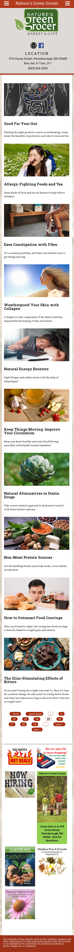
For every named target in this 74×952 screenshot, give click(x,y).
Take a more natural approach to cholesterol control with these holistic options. (34, 507)
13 (25, 719)
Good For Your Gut (20, 123)
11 (61, 714)
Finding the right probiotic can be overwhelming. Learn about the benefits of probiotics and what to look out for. (36, 134)
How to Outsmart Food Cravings (33, 617)
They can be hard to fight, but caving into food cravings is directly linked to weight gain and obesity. (36, 628)
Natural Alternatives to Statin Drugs (31, 495)
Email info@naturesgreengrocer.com (34, 45)
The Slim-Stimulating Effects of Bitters (33, 680)
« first (15, 714)
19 (34, 724)
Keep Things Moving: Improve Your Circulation (32, 431)
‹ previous (34, 714)
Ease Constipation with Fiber (30, 244)
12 (14, 719)
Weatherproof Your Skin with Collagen (31, 306)
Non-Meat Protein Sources (28, 557)
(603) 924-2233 (38, 68)
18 (23, 724)
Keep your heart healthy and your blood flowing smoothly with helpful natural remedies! (31, 443)
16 (59, 719)
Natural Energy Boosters (26, 368)
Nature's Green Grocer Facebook (41, 45)
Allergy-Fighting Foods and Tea (33, 184)
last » (37, 729)
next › (59, 724)
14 (36, 719)
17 (12, 724)
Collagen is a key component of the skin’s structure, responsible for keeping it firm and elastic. (33, 319)
